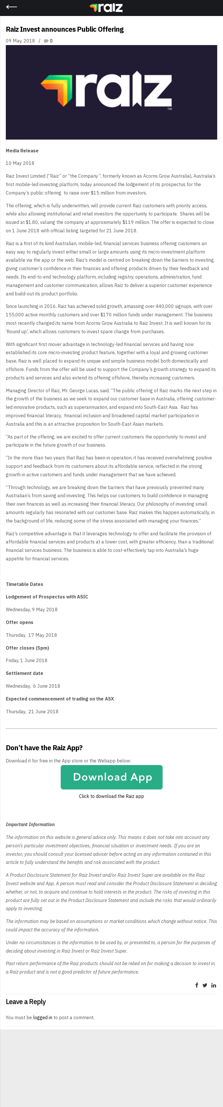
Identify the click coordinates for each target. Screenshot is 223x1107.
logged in (42, 1017)
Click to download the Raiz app (111, 796)
